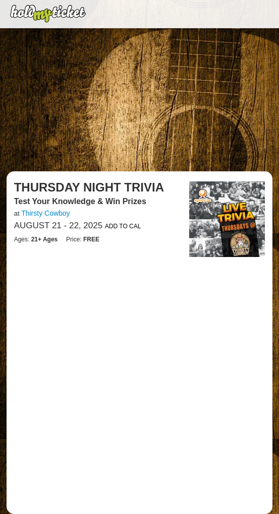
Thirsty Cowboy (45, 213)
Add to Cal (123, 226)
